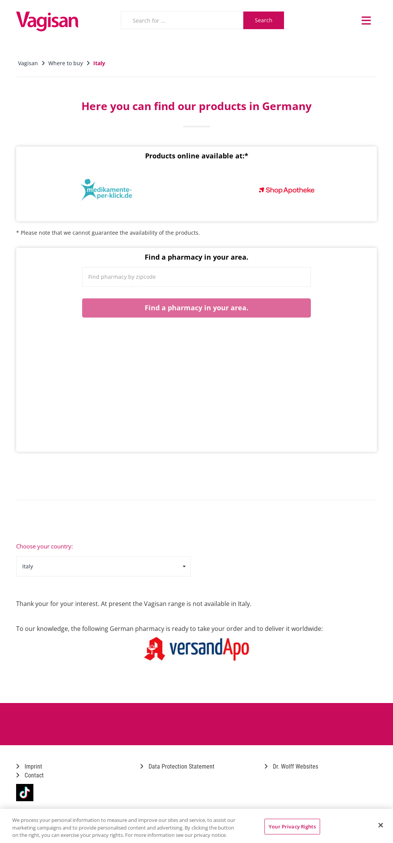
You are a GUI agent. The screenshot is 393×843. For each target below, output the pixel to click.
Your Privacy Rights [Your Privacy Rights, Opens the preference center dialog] (292, 826)
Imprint (29, 766)
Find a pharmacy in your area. (196, 307)
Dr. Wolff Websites (291, 766)
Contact (30, 775)
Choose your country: (44, 546)
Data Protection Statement (177, 766)
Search (263, 20)
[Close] (380, 825)
